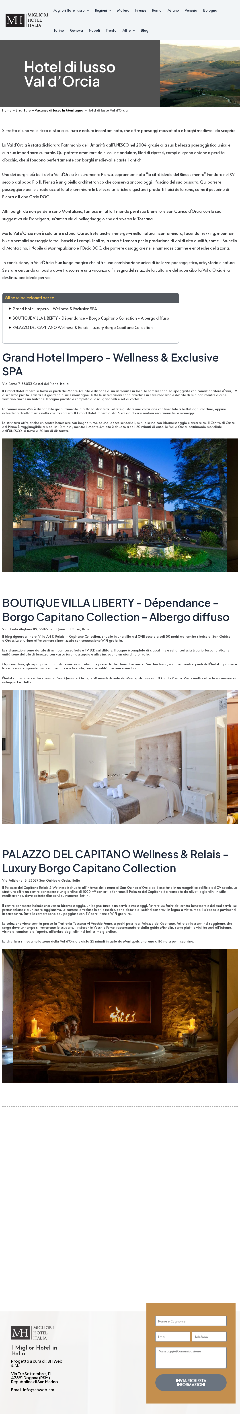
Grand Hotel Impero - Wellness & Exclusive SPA (54, 308)
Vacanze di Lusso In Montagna (59, 110)
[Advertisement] (120, 1190)
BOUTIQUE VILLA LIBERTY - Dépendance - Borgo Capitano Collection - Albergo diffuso (90, 318)
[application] (86, 10)
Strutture (23, 110)
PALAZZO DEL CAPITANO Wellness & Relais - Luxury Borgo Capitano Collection (82, 327)
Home (6, 110)
